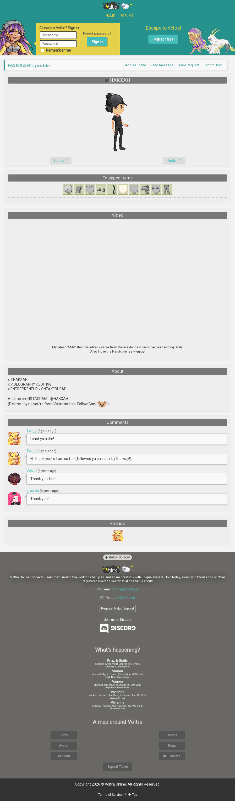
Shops (171, 746)
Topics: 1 (60, 160)
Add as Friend (135, 65)
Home (110, 16)
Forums (127, 16)
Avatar (63, 746)
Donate (171, 756)
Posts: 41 (174, 160)
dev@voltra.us (125, 597)
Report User (213, 65)
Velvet (32, 471)
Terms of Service (110, 795)
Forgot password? (97, 33)
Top (132, 795)
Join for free (163, 39)
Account (64, 756)
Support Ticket (117, 767)
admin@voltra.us (126, 589)
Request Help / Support (117, 608)
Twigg (31, 431)
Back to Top (117, 557)
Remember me (56, 50)
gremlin (33, 491)
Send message (161, 65)
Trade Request (188, 65)
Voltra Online (118, 5)
